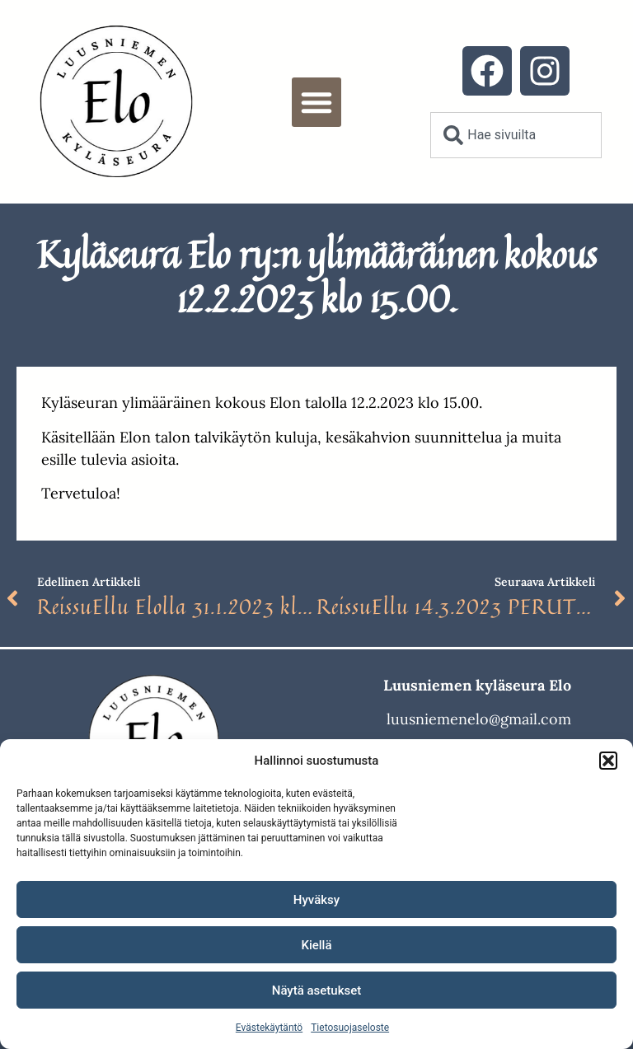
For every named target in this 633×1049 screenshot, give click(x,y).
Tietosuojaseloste (350, 1027)
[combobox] (515, 135)
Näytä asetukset (317, 990)
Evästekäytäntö (269, 1027)
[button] (608, 760)
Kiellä (316, 945)
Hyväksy (316, 899)
